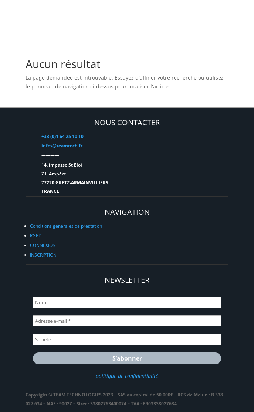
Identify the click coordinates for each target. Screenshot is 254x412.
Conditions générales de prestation (66, 226)
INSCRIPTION (43, 255)
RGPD (36, 235)
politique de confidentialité (127, 375)
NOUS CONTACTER (127, 122)
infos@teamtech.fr (61, 146)
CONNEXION (43, 245)
